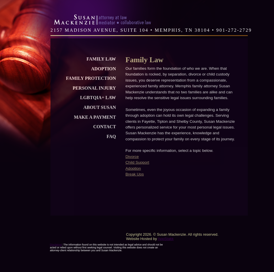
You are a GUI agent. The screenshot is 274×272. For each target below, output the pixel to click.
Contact (104, 126)
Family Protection (91, 78)
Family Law (101, 58)
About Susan (99, 107)
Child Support (137, 162)
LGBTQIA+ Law (98, 97)
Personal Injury (94, 88)
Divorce (132, 156)
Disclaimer (56, 244)
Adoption (103, 68)
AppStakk (166, 239)
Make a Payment (95, 117)
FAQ (111, 136)
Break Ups (134, 174)
